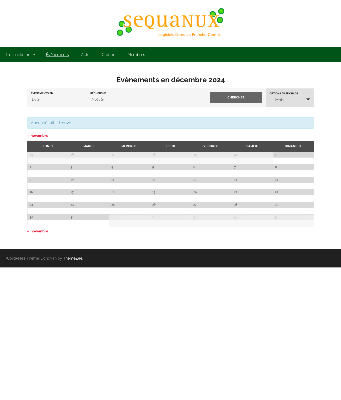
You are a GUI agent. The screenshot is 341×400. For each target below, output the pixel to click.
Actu (85, 54)
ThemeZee (72, 391)
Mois (277, 99)
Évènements (57, 54)
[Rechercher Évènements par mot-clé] (126, 99)
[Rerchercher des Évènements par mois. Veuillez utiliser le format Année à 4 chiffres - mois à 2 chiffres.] (57, 99)
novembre (37, 135)
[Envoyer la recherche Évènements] (236, 97)
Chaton (108, 54)
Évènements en (42, 93)
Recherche (98, 93)
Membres (136, 54)
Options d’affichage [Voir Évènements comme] (284, 93)
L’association (21, 54)
